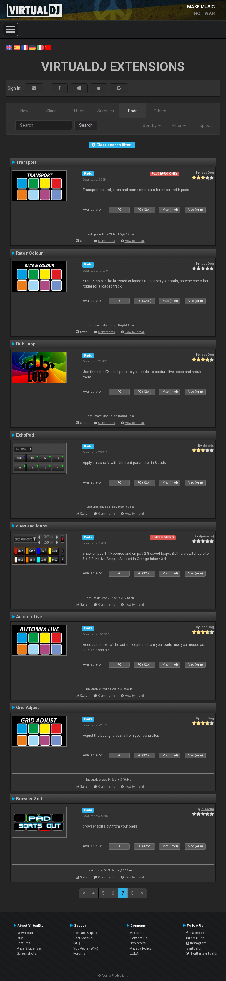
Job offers (138, 943)
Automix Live (29, 616)
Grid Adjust (27, 707)
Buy (20, 938)
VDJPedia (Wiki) (85, 948)
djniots (208, 445)
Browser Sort (29, 798)
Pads (132, 110)
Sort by (152, 125)
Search (86, 125)
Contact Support (86, 933)
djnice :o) (206, 536)
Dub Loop (25, 344)
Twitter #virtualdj (201, 953)
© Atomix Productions (113, 975)
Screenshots (26, 953)
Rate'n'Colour (29, 253)
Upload (206, 125)
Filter (179, 125)
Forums (79, 953)
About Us (137, 933)
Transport (26, 162)
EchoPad (25, 435)
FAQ (76, 943)
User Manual (83, 938)
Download (25, 933)
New (24, 110)
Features (23, 943)
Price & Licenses (29, 948)
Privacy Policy (141, 948)
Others (160, 110)
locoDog (207, 173)
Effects (79, 110)
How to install (135, 241)
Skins (51, 110)
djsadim (207, 809)
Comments (106, 241)
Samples (105, 110)
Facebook (195, 933)
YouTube (195, 938)
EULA (134, 953)
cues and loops (31, 526)
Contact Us (138, 938)
